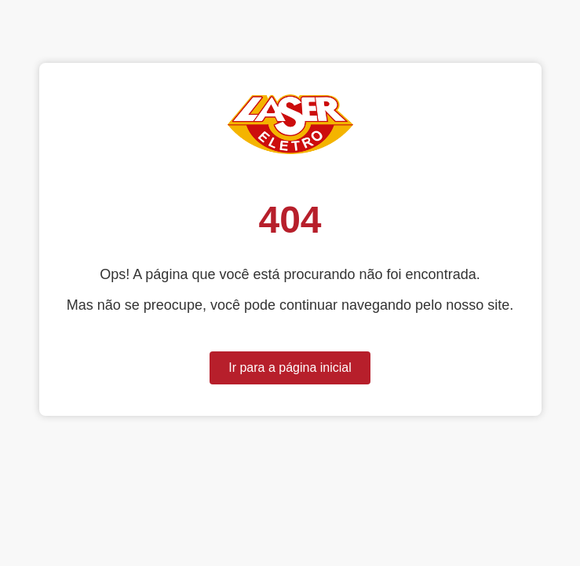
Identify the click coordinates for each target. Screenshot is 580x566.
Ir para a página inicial (290, 367)
